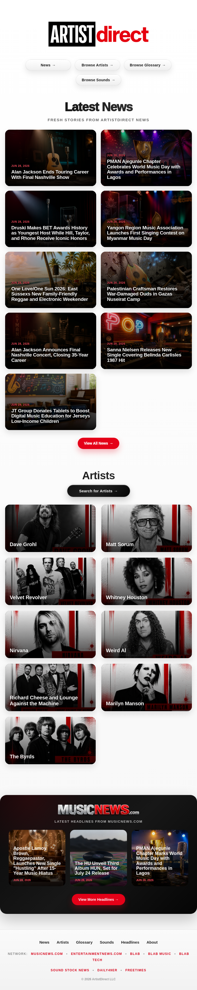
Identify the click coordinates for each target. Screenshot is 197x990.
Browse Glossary (148, 65)
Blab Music (159, 954)
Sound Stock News (70, 970)
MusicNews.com (47, 954)
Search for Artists (98, 491)
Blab (135, 954)
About (151, 942)
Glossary (84, 942)
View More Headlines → (98, 899)
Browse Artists (97, 65)
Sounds (107, 942)
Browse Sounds (98, 80)
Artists (63, 942)
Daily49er (107, 970)
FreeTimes (135, 970)
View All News (98, 443)
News (48, 65)
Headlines (130, 942)
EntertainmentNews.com (96, 954)
